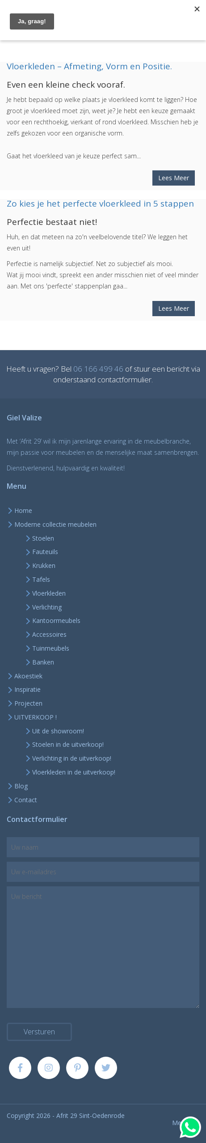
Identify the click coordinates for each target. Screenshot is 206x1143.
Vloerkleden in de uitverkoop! (73, 772)
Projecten (28, 703)
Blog (21, 786)
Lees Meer (173, 178)
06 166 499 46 (98, 369)
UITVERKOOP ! (35, 717)
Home (23, 510)
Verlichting (47, 607)
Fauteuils (45, 551)
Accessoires (49, 634)
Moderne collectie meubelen (55, 524)
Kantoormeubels (56, 620)
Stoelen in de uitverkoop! (68, 744)
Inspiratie (27, 689)
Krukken (43, 565)
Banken (43, 662)
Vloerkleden (49, 593)
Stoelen (43, 538)
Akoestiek (28, 676)
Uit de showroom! (58, 731)
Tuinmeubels (50, 648)
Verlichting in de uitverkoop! (71, 758)
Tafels (41, 579)
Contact (25, 800)
